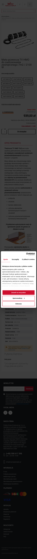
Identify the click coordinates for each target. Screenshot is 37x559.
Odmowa (18, 304)
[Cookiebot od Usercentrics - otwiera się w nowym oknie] (26, 254)
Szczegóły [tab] (15, 259)
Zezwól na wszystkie (18, 292)
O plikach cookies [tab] (28, 259)
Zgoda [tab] (5, 259)
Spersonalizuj (19, 298)
